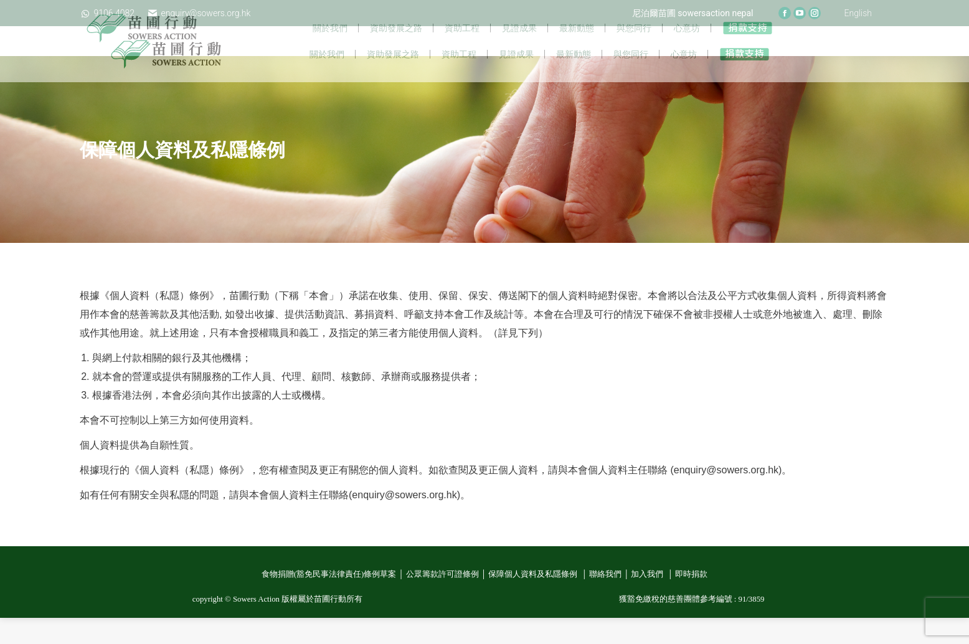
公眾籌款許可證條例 (442, 600)
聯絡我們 (605, 600)
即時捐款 (691, 600)
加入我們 (648, 600)
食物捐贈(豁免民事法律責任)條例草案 (329, 600)
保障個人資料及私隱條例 (533, 600)
